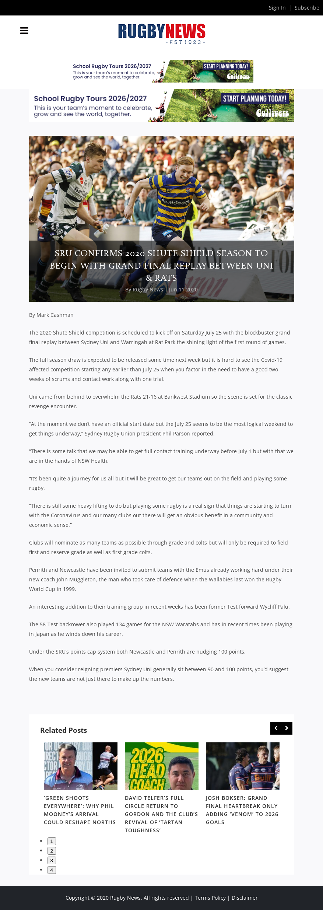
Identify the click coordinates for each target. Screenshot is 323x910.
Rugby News (148, 289)
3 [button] (51, 860)
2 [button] (51, 851)
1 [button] (51, 841)
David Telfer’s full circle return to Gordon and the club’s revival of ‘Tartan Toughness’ (161, 814)
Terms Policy (210, 897)
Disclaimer (245, 897)
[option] (80, 785)
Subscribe (307, 7)
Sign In (277, 7)
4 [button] (51, 870)
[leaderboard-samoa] (161, 71)
